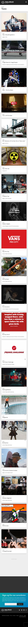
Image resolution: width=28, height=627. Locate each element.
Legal (25, 615)
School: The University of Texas (8, 364)
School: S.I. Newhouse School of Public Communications (13, 64)
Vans (3, 33)
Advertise (21, 615)
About (17, 615)
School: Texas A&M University (8, 391)
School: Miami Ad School (7, 253)
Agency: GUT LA (5, 143)
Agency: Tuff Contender (6, 198)
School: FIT (4, 170)
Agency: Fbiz (4, 37)
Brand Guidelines (22, 616)
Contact (14, 615)
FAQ (11, 615)
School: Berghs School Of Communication (10, 226)
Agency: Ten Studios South (7, 472)
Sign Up (20, 604)
